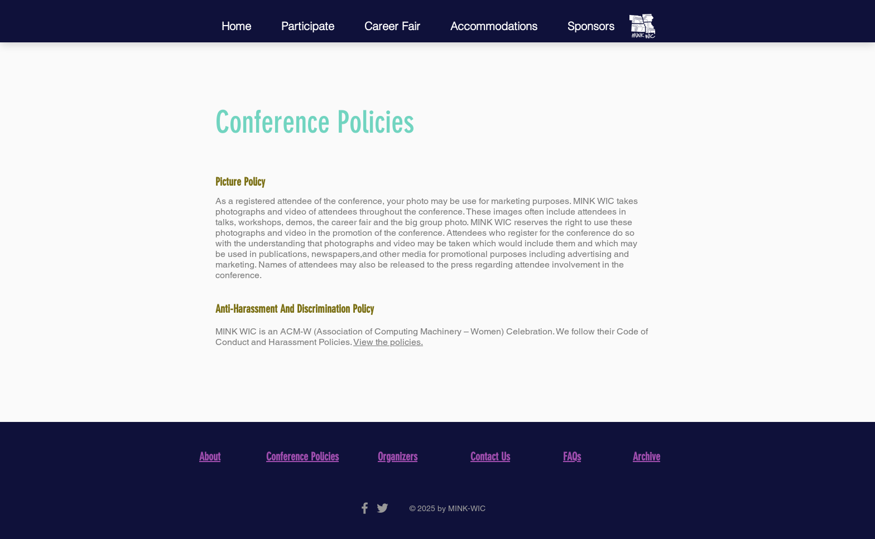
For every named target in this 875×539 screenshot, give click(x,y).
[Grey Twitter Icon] (382, 508)
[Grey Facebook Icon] (364, 508)
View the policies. (388, 342)
